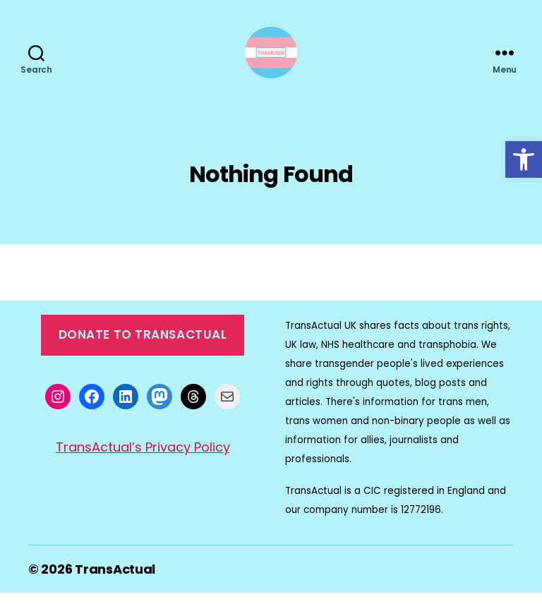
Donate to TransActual (143, 346)
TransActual (115, 580)
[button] (523, 159)
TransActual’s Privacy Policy (143, 459)
